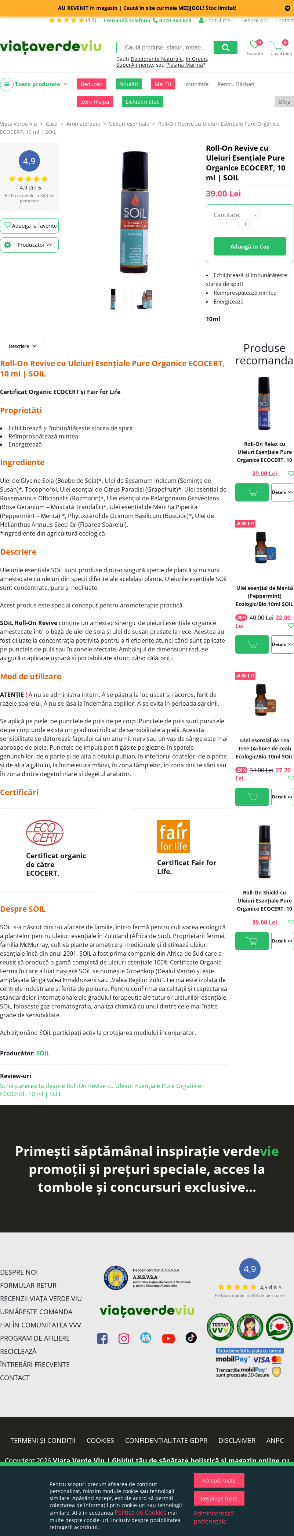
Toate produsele (34, 84)
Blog (284, 101)
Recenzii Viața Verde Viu (41, 1298)
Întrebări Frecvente (35, 1364)
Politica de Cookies (140, 1513)
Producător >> (28, 245)
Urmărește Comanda (36, 1311)
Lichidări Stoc (142, 101)
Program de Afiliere (35, 1338)
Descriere (23, 346)
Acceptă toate (219, 1480)
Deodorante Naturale (157, 58)
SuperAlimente (134, 64)
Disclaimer (236, 1440)
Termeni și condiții (43, 1440)
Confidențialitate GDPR (166, 1440)
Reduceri (92, 84)
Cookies (100, 1440)
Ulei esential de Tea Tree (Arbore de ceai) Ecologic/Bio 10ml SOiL (264, 748)
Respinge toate (219, 1498)
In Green (196, 58)
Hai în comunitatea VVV (40, 1324)
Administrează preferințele (214, 1517)
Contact (284, 20)
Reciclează (18, 1351)
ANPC (275, 1440)
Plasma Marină (184, 64)
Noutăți (128, 84)
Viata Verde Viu (18, 123)
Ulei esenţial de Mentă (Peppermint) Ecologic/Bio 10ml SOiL (264, 595)
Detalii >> (282, 492)
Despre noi (254, 20)
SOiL (43, 1053)
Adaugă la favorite (30, 225)
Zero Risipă (95, 101)
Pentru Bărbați (236, 84)
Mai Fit (163, 84)
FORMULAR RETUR (28, 1285)
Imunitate (196, 84)
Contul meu (216, 20)
